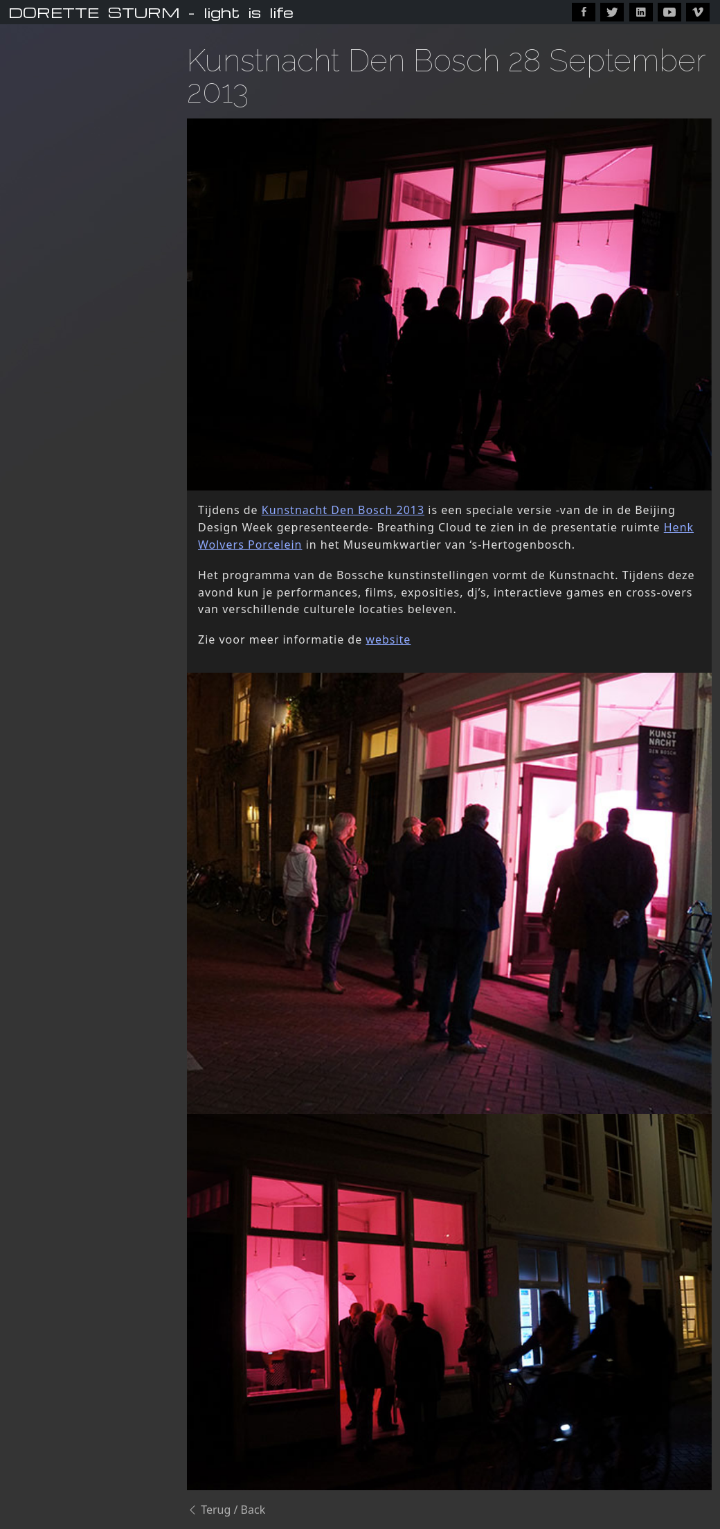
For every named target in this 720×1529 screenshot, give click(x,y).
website (388, 639)
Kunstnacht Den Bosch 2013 (343, 510)
